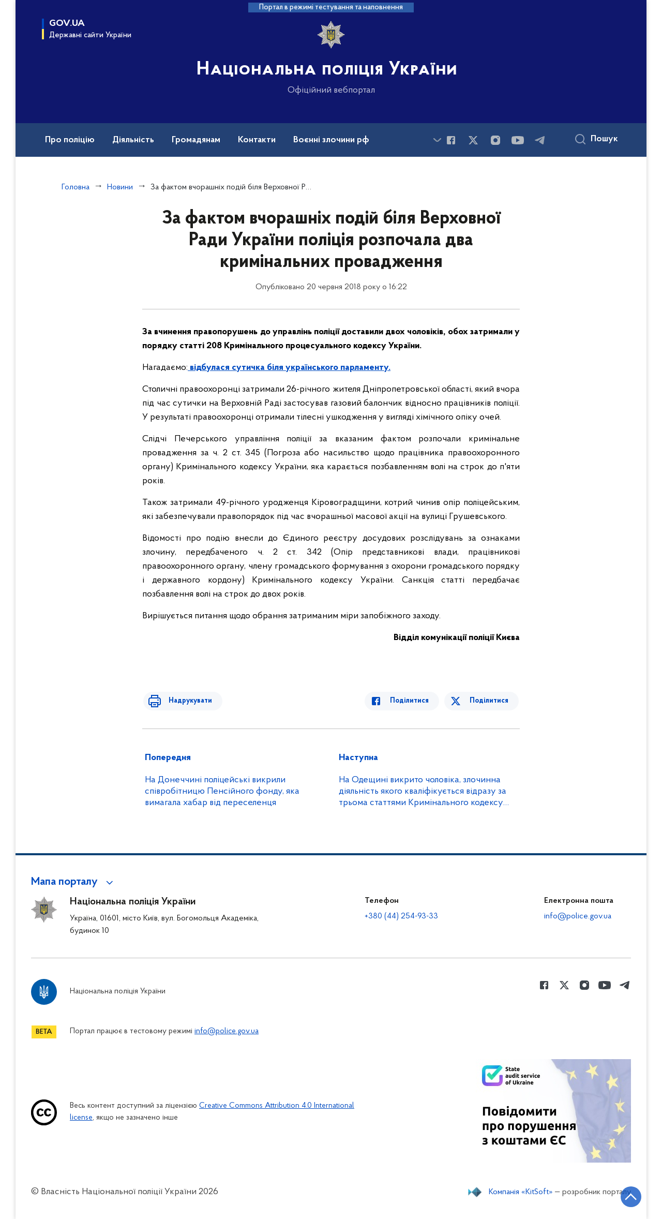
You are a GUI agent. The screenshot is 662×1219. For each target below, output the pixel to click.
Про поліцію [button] (70, 140)
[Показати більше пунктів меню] (437, 140)
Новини (120, 187)
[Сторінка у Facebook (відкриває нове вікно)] (451, 140)
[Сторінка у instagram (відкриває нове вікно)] (495, 140)
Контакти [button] (257, 140)
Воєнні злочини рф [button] (331, 140)
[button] (73, 882)
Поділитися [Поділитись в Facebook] (415, 701)
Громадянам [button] (196, 140)
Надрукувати (184, 701)
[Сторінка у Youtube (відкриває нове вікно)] (517, 140)
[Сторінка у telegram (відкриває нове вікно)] (540, 140)
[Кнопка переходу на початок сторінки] (623, 1195)
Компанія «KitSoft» (521, 1192)
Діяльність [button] (133, 140)
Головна (75, 187)
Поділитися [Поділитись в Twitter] (490, 701)
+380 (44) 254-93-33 (401, 916)
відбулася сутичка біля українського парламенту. (290, 368)
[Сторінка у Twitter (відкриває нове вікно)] (473, 140)
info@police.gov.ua (577, 916)
